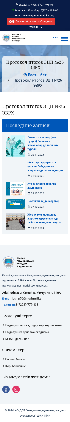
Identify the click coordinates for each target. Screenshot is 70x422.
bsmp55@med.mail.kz (27, 298)
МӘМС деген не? (15, 339)
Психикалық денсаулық (43, 201)
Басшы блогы (13, 359)
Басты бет (35, 75)
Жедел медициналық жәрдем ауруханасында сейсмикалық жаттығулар (44, 218)
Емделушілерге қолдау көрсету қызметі (32, 325)
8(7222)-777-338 (27, 304)
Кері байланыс (14, 366)
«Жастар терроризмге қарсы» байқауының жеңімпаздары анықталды (45, 166)
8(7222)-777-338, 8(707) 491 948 (36, 4)
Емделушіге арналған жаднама (25, 332)
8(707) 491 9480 (49, 10)
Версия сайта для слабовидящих (31, 21)
